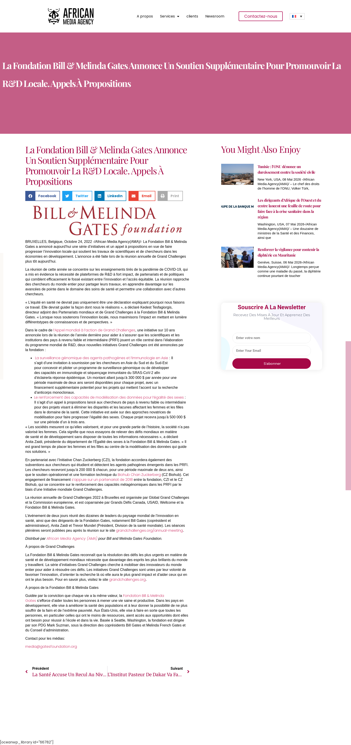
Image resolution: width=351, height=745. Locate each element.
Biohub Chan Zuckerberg (140, 474)
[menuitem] (297, 16)
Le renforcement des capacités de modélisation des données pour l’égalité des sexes (109, 397)
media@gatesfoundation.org (51, 646)
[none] (297, 16)
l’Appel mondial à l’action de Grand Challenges (94, 330)
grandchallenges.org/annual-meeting (149, 530)
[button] (42, 196)
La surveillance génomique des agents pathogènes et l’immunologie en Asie (101, 358)
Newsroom (214, 16)
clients (192, 16)
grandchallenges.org (127, 579)
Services (169, 16)
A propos (145, 16)
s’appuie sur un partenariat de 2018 (102, 479)
